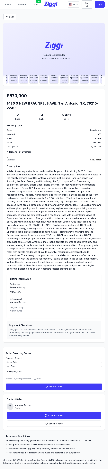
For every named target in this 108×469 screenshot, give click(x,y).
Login (99, 4)
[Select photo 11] (54, 79)
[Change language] (73, 4)
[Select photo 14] (84, 79)
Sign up (87, 4)
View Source (16, 311)
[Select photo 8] (23, 79)
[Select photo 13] (74, 79)
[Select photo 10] (43, 79)
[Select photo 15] (94, 79)
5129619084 (15, 292)
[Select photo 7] (13, 79)
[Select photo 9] (33, 79)
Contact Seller (54, 415)
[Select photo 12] (64, 79)
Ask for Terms (54, 386)
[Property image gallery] (54, 50)
